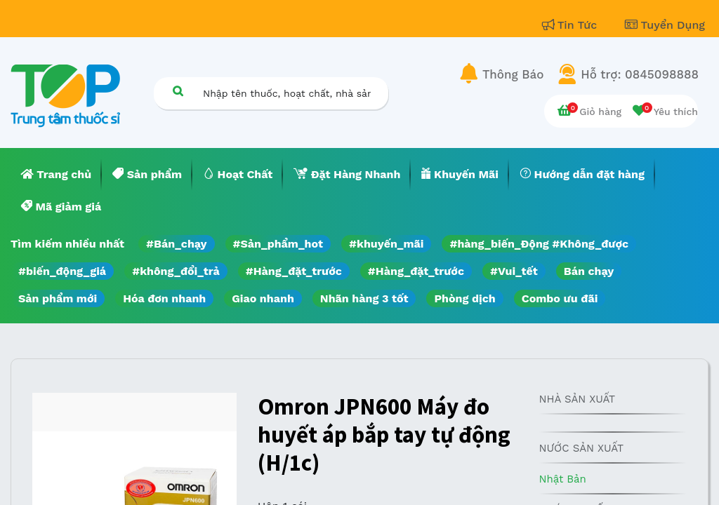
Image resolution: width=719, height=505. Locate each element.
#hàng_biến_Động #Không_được (538, 243)
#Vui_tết (514, 271)
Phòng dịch (464, 298)
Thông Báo (512, 74)
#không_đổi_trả (176, 271)
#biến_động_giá (62, 271)
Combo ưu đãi (560, 298)
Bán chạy (589, 271)
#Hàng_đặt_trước (294, 271)
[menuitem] (56, 175)
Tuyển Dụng (665, 25)
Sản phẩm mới (57, 298)
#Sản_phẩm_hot (278, 243)
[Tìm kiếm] (177, 91)
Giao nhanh (263, 298)
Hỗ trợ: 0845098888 (640, 74)
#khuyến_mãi (386, 243)
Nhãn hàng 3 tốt (364, 298)
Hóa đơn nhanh (164, 298)
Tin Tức (571, 25)
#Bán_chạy (176, 243)
